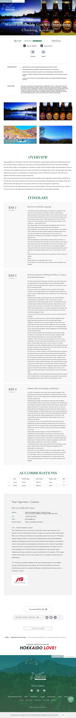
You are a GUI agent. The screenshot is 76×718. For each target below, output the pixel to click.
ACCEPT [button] (63, 715)
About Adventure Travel (15, 696)
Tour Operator (51, 696)
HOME (7, 637)
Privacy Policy (29, 700)
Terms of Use (46, 700)
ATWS (26, 696)
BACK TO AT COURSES (38, 628)
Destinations (33, 696)
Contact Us (53, 700)
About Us (22, 700)
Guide (59, 696)
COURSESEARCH (70, 698)
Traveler (6, 1)
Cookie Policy (38, 700)
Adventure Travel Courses (18, 637)
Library (66, 696)
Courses (42, 696)
